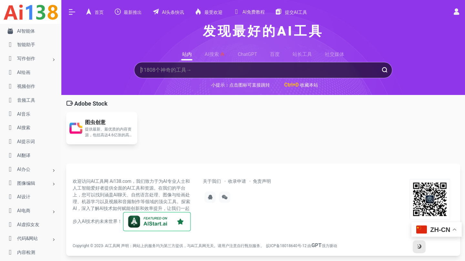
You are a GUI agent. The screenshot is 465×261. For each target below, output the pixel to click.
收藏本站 (301, 85)
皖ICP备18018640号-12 (286, 246)
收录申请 (237, 181)
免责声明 (262, 181)
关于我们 (212, 181)
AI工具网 (112, 246)
